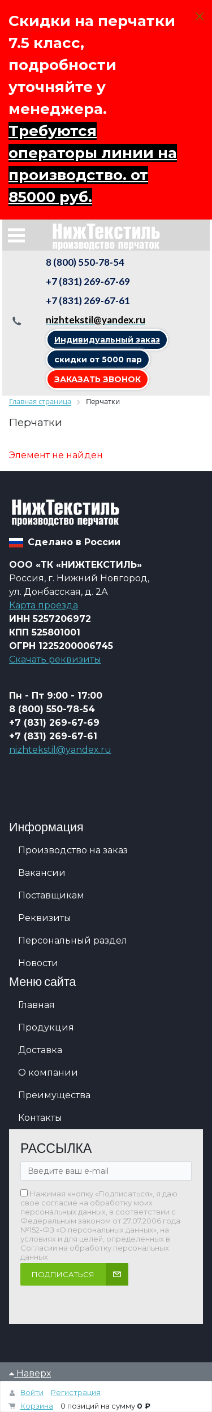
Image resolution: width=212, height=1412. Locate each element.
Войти (32, 1392)
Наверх (30, 1373)
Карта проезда (43, 605)
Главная (36, 1004)
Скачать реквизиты (55, 659)
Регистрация (76, 1392)
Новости (38, 963)
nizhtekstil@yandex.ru (60, 749)
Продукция (46, 1027)
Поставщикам (51, 895)
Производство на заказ (73, 850)
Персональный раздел (72, 940)
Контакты (40, 1117)
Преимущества (54, 1095)
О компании (48, 1072)
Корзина (36, 1405)
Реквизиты (44, 918)
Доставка (40, 1050)
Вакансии (42, 872)
